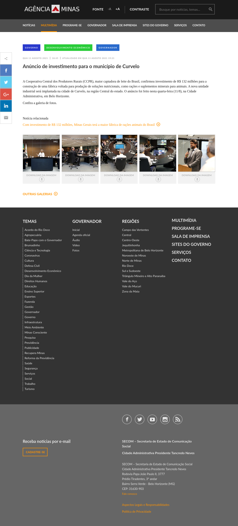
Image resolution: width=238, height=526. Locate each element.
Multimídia (184, 220)
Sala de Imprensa (124, 25)
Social (28, 378)
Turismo (30, 389)
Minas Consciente (36, 332)
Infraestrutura (33, 322)
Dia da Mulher (33, 276)
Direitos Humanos (36, 281)
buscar (210, 9)
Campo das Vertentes (135, 229)
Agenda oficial (81, 235)
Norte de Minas (132, 260)
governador (96, 25)
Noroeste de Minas (134, 255)
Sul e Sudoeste (131, 271)
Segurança (31, 368)
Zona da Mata (130, 291)
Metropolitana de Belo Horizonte (142, 250)
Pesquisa (30, 337)
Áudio (76, 240)
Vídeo (76, 245)
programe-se (72, 25)
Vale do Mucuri (131, 286)
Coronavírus (32, 255)
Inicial (76, 229)
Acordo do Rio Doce (37, 229)
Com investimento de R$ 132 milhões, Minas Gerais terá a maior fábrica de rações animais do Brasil (91, 124)
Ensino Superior (34, 291)
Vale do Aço (129, 281)
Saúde (28, 363)
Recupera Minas (35, 353)
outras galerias (40, 194)
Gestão (29, 306)
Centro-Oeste (130, 240)
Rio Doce (128, 265)
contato (199, 25)
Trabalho (30, 383)
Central (126, 235)
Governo (31, 47)
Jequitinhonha (131, 245)
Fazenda (30, 301)
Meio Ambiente (34, 327)
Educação (31, 286)
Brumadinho (32, 245)
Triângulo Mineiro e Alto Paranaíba (143, 276)
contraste (139, 9)
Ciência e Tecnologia (37, 250)
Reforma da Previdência (39, 358)
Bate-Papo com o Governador (43, 240)
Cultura (29, 260)
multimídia (49, 25)
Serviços (180, 25)
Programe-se (186, 228)
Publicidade (32, 348)
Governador (108, 47)
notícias (29, 25)
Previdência (32, 342)
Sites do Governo (155, 25)
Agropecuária (33, 235)
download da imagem (41, 178)
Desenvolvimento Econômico (68, 47)
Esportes (30, 296)
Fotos (76, 250)
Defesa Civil (32, 265)
